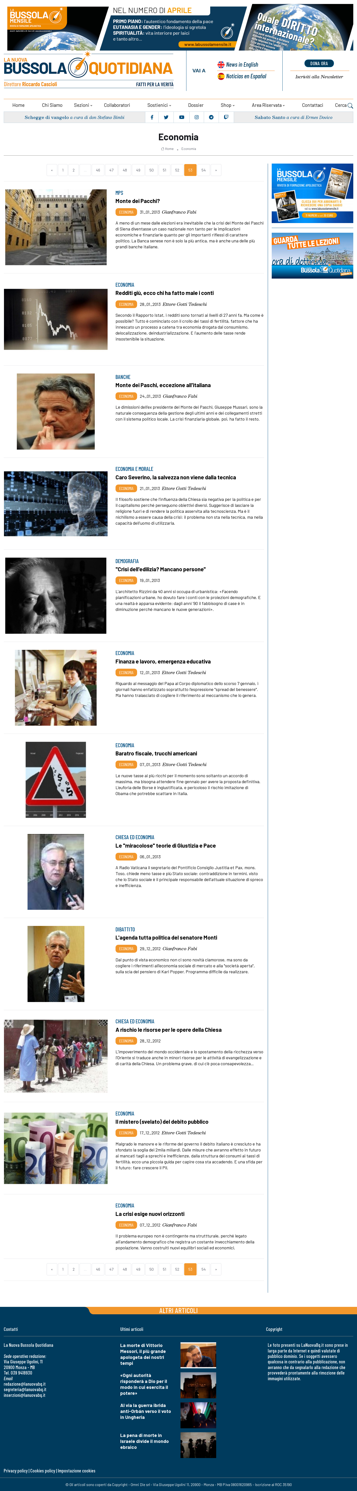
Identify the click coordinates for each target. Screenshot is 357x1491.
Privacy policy (16, 1470)
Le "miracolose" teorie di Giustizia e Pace (167, 845)
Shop (226, 105)
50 (151, 169)
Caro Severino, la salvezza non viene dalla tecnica (177, 476)
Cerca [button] (344, 105)
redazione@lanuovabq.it (25, 1383)
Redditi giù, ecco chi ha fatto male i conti (166, 292)
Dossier (196, 105)
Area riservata (267, 105)
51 (164, 169)
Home (18, 105)
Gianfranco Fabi (179, 211)
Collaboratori (117, 105)
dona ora (319, 63)
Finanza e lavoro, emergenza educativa (164, 661)
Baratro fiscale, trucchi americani (157, 752)
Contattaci (312, 105)
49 (138, 169)
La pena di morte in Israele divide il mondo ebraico (144, 1441)
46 (98, 169)
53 (190, 169)
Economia (188, 148)
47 (111, 169)
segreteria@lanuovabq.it (25, 1389)
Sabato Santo (270, 116)
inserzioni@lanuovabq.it (24, 1395)
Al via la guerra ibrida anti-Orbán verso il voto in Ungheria (145, 1411)
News (242, 64)
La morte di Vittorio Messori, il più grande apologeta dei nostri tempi (143, 1354)
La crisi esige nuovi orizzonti (150, 1213)
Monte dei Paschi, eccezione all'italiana (164, 384)
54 (204, 169)
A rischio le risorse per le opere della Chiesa (170, 1029)
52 (177, 169)
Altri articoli (178, 1310)
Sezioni (81, 105)
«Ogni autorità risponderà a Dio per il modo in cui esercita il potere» (144, 1384)
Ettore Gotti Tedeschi (185, 304)
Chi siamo (52, 105)
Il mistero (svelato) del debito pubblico (163, 1121)
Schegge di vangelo (47, 116)
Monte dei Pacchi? (138, 200)
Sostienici (158, 105)
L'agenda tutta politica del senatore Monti (167, 937)
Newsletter (319, 76)
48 (125, 169)
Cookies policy (42, 1470)
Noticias (246, 76)
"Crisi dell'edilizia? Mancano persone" (161, 568)
